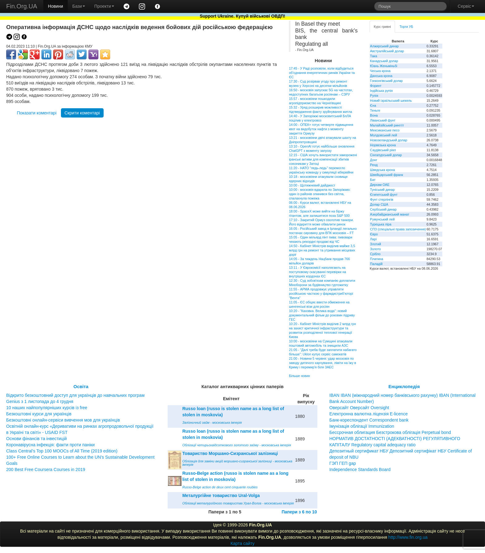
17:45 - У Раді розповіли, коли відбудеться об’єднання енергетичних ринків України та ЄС (321, 72)
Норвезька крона (383, 145)
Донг (373, 160)
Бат (373, 180)
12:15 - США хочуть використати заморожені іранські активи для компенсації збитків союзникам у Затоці (323, 159)
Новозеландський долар (388, 140)
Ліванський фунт (382, 120)
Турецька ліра (380, 224)
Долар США (379, 204)
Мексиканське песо (384, 130)
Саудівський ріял (383, 150)
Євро (374, 234)
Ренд (374, 165)
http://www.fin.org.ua (407, 537)
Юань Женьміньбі (383, 66)
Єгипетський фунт (383, 194)
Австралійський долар (387, 51)
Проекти (104, 6)
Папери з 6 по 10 (299, 511)
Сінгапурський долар (386, 155)
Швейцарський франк (386, 175)
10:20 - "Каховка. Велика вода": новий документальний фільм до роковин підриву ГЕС (322, 315)
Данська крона (381, 76)
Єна (373, 105)
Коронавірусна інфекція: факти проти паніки (50, 444)
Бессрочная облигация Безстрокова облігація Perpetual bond (390, 432)
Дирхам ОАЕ (379, 184)
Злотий (375, 244)
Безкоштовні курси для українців (38, 413)
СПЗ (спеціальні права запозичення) (398, 229)
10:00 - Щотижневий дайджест (312, 185)
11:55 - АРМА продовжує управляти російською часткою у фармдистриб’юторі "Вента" (321, 293)
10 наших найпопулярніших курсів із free (46, 407)
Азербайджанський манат (389, 214)
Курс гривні (382, 26)
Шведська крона (382, 170)
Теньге (375, 110)
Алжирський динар (384, 46)
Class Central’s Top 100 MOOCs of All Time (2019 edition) (62, 450)
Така (373, 56)
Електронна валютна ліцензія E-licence (368, 413)
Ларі (373, 239)
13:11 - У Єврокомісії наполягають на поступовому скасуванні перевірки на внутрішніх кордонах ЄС (317, 272)
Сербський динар (383, 209)
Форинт (375, 86)
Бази (78, 6)
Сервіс (466, 6)
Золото (375, 249)
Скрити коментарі (82, 112)
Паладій (376, 264)
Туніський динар (382, 189)
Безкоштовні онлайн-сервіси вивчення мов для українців (63, 420)
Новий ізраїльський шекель (391, 100)
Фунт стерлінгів (381, 199)
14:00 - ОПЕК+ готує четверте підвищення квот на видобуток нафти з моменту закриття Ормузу (321, 129)
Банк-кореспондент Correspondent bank (369, 420)
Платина (376, 259)
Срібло (375, 254)
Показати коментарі (36, 112)
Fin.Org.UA (21, 6)
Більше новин (299, 376)
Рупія (374, 95)
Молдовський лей (383, 135)
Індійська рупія (381, 90)
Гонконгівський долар (386, 81)
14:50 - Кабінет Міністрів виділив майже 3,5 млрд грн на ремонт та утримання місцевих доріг (322, 250)
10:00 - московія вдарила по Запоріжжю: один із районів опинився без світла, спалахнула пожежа (319, 194)
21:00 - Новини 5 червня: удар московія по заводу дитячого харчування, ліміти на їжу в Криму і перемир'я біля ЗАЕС (322, 363)
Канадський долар (384, 61)
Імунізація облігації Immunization (361, 426)
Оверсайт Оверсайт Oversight (359, 407)
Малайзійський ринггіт (387, 125)
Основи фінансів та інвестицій (36, 438)
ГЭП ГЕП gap (342, 463)
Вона (374, 115)
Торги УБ (406, 26)
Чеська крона (380, 71)
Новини (55, 6)
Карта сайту (242, 543)
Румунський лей (382, 219)
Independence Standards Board (360, 469)
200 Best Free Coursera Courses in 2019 (45, 469)
